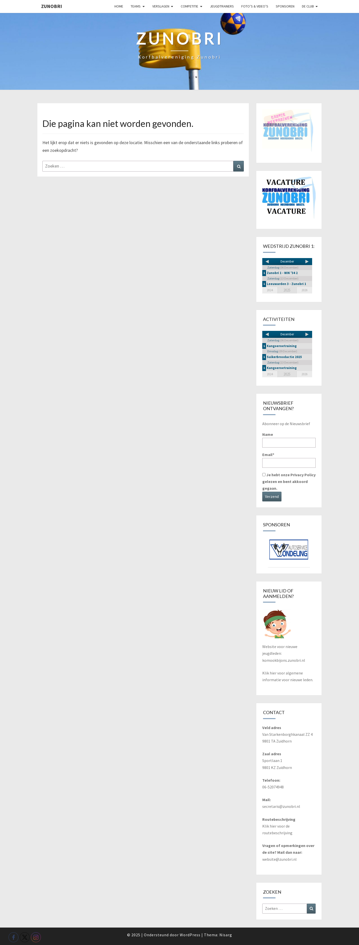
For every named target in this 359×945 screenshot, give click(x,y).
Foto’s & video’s (254, 6)
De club (308, 6)
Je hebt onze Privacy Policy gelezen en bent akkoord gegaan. (289, 481)
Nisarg (225, 934)
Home (118, 6)
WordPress (190, 934)
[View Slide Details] (289, 551)
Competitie (189, 6)
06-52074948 (273, 786)
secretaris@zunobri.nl (281, 806)
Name (289, 440)
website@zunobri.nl (279, 859)
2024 (270, 290)
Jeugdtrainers (222, 6)
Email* (289, 460)
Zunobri (51, 6)
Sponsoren (285, 6)
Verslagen (160, 6)
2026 (304, 290)
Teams (136, 6)
